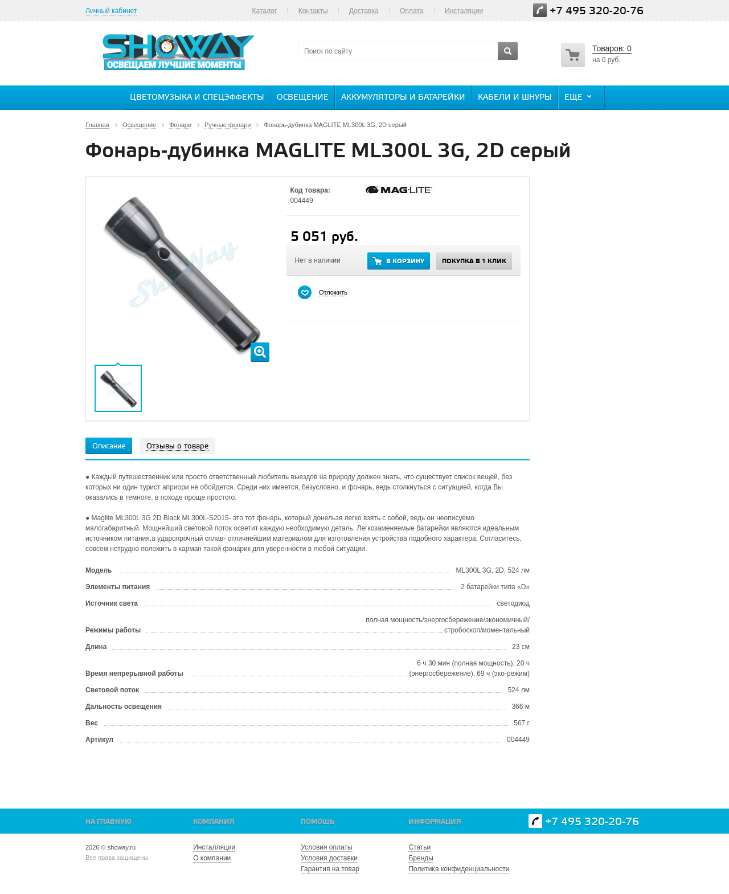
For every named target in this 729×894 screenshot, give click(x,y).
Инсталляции (214, 847)
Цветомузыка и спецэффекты (197, 98)
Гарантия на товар (330, 869)
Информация (434, 822)
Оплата (411, 11)
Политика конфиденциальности (458, 869)
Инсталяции (464, 11)
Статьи (419, 847)
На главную (108, 822)
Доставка (364, 11)
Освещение (303, 98)
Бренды (420, 858)
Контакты (313, 11)
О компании (212, 858)
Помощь (317, 822)
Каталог (264, 11)
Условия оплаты (326, 847)
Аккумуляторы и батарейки (403, 98)
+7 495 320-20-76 (597, 11)
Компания (214, 822)
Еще (579, 97)
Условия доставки (329, 858)
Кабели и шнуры (515, 98)
